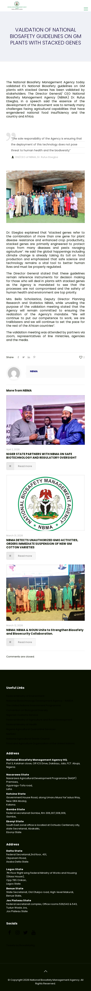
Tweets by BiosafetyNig (20, 945)
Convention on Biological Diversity (27, 710)
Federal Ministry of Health (21, 724)
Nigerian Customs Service (22, 715)
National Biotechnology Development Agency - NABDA (39, 700)
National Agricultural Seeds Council (27, 738)
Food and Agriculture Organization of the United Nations (40, 743)
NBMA (34, 371)
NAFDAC (11, 734)
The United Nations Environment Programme (33, 705)
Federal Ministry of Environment (25, 696)
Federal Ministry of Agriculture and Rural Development (39, 719)
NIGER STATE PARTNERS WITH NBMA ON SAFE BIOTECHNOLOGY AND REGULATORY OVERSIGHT (41, 456)
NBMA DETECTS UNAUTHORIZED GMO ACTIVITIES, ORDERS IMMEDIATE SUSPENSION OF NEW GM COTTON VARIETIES (42, 543)
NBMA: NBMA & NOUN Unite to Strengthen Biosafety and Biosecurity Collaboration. (44, 632)
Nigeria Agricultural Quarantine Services (31, 729)
